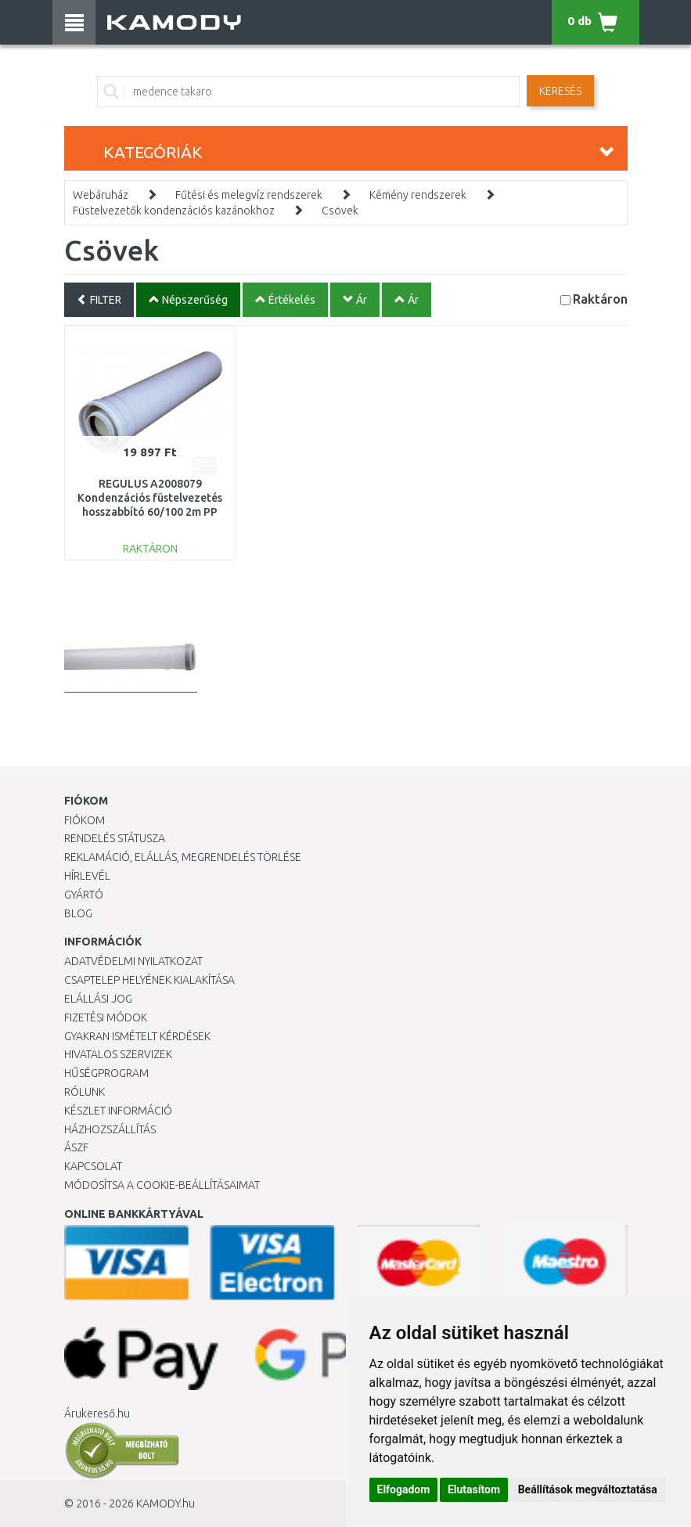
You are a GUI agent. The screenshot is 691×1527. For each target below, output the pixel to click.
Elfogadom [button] (403, 1489)
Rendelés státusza (114, 838)
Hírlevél (87, 876)
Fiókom (84, 820)
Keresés (560, 91)
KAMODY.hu (165, 1503)
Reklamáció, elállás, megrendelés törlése (182, 857)
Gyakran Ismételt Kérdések (137, 1036)
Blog (78, 913)
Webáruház (100, 195)
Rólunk (84, 1092)
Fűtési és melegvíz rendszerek (248, 195)
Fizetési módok (105, 1017)
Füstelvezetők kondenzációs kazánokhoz (174, 210)
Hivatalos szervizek (118, 1054)
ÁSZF (76, 1147)
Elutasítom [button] (474, 1489)
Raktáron (600, 298)
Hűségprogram (106, 1073)
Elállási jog (98, 998)
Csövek (340, 210)
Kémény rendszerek (417, 195)
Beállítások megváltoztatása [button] (587, 1489)
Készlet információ (118, 1110)
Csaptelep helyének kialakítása (149, 980)
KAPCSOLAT (93, 1166)
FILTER (99, 300)
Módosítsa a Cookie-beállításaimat (162, 1185)
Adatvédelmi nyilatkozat (133, 961)
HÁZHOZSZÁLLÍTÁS (110, 1129)
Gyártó (83, 894)
